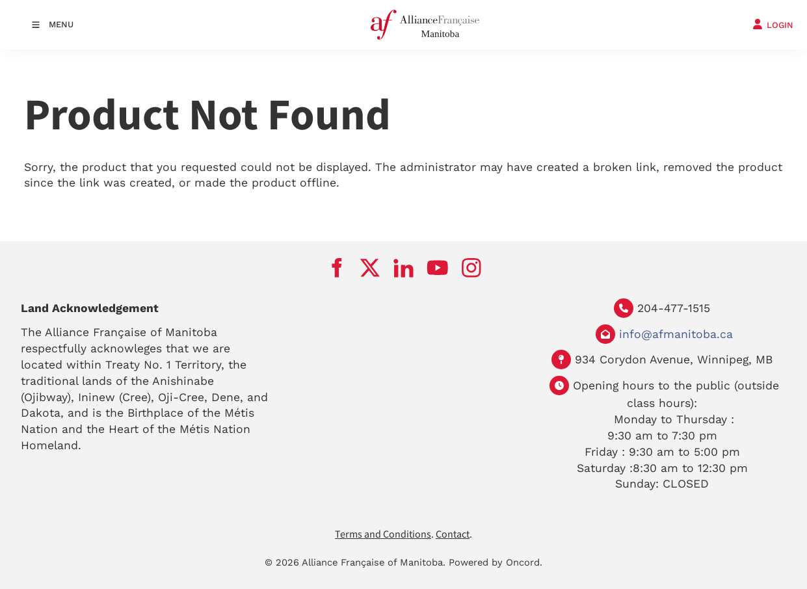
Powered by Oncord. (495, 562)
